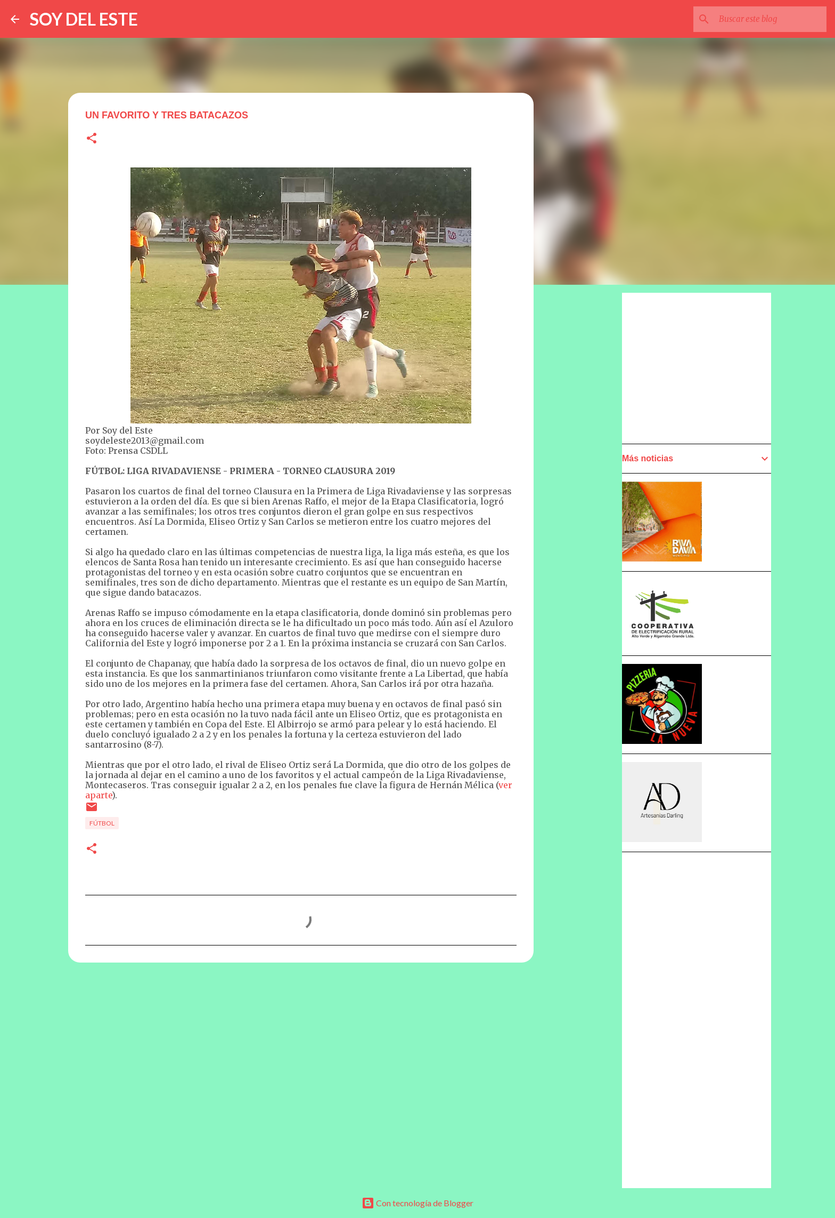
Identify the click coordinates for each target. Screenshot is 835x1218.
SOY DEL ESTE (84, 19)
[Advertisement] (586, 596)
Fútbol (101, 823)
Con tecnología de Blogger (417, 1203)
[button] (91, 139)
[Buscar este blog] (770, 19)
